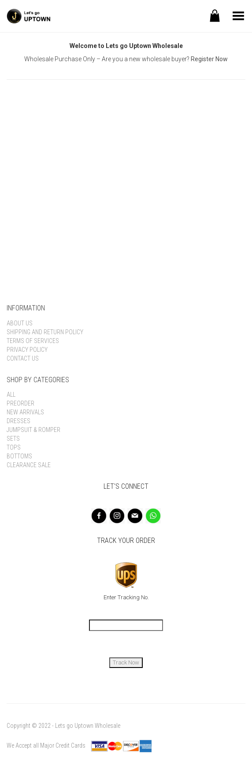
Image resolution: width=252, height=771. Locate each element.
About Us (20, 323)
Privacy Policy (27, 349)
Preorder (20, 403)
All (11, 394)
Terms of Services (33, 340)
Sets (13, 438)
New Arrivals (25, 412)
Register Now (209, 59)
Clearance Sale (29, 465)
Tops (14, 447)
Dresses (18, 420)
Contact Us (23, 358)
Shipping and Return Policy (45, 332)
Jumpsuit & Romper (33, 429)
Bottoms (19, 456)
